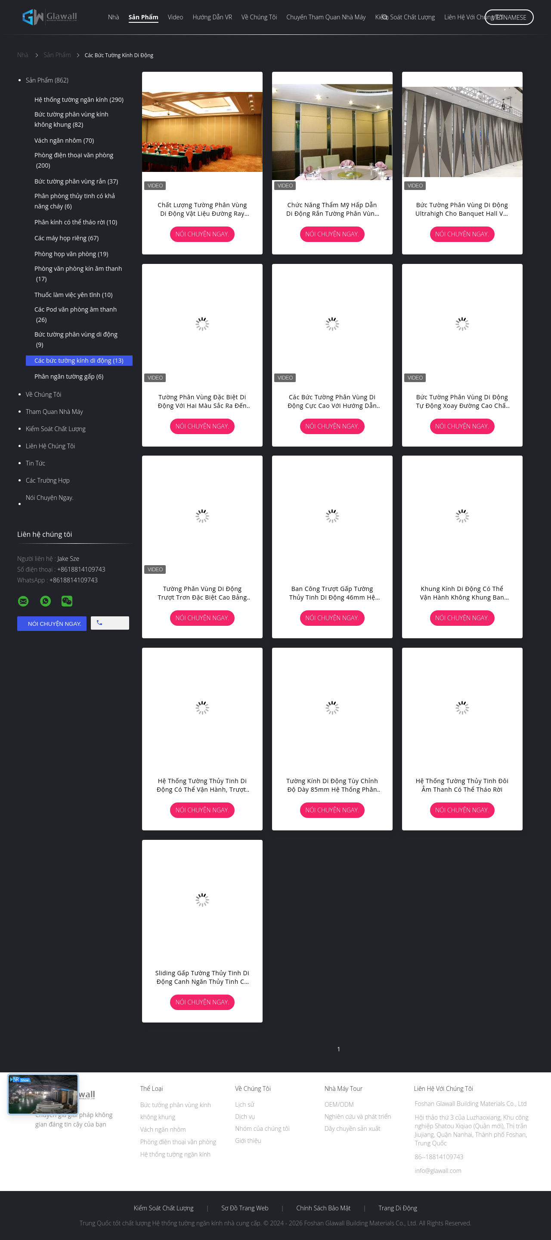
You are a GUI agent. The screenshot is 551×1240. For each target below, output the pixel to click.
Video (175, 17)
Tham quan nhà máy (54, 411)
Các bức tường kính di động (79, 360)
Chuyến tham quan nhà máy (326, 17)
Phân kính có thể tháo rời (75, 222)
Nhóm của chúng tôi (262, 1128)
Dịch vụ (245, 1116)
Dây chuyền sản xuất (353, 1128)
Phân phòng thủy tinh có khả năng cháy (74, 201)
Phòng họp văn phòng (71, 254)
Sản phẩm (143, 17)
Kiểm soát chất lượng (405, 17)
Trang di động (397, 1208)
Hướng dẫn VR (212, 17)
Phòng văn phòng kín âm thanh (78, 274)
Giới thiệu (248, 1140)
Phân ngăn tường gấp (68, 376)
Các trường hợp (48, 480)
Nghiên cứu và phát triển (358, 1116)
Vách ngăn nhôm (64, 140)
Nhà (113, 17)
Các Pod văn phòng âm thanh (75, 315)
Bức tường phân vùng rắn (76, 181)
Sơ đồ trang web (244, 1208)
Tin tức (35, 463)
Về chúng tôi (259, 17)
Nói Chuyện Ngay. (50, 497)
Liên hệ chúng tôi (50, 446)
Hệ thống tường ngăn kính (79, 100)
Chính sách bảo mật (323, 1208)
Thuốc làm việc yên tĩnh (73, 295)
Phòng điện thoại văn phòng (73, 161)
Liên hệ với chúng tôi (474, 17)
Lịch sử (244, 1104)
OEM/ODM (339, 1104)
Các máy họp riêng (66, 238)
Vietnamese (509, 17)
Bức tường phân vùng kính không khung (71, 120)
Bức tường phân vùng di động (76, 340)
